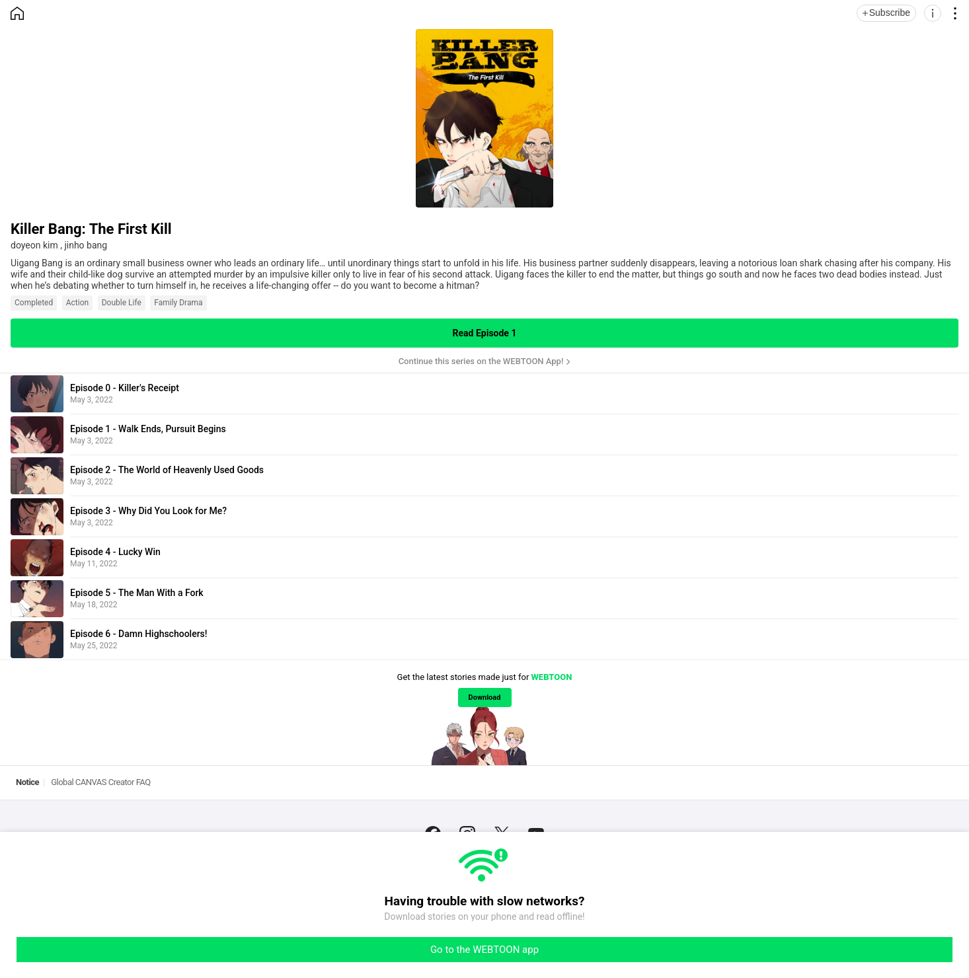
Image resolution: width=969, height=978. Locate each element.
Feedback (445, 824)
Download (485, 697)
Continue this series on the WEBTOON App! (481, 361)
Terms (524, 824)
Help (487, 824)
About (399, 824)
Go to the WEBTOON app (484, 950)
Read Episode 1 (485, 333)
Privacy (567, 824)
